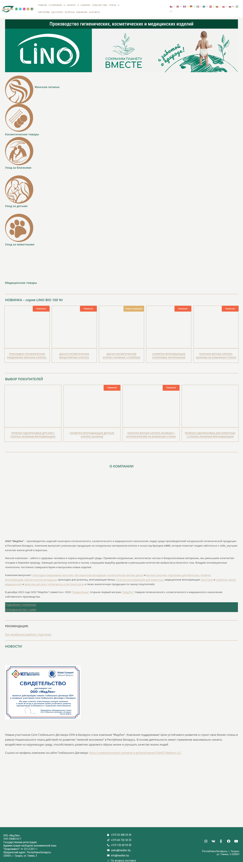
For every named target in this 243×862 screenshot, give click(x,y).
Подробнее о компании (20, 600)
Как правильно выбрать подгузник (28, 630)
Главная (42, 4)
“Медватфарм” (80, 587)
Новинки (85, 4)
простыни (207, 575)
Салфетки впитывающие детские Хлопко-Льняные (92, 430)
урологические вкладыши (40, 575)
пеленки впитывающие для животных (139, 575)
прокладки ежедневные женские (52, 570)
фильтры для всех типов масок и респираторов (54, 579)
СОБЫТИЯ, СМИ (99, 4)
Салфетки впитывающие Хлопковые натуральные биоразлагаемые (168, 353)
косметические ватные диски (125, 570)
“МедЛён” (128, 587)
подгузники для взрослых (183, 570)
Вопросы (70, 8)
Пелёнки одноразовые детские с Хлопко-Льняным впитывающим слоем (32, 432)
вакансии (81, 8)
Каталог (73, 4)
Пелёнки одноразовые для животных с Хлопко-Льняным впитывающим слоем (210, 432)
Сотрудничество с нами (20, 605)
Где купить (57, 8)
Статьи (114, 4)
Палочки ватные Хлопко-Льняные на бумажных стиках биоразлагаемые (216, 353)
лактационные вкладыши (90, 570)
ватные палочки (156, 570)
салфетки (221, 575)
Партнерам (44, 8)
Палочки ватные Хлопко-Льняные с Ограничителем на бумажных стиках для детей (151, 432)
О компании (57, 4)
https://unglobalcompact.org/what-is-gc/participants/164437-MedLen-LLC (135, 748)
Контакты (94, 8)
